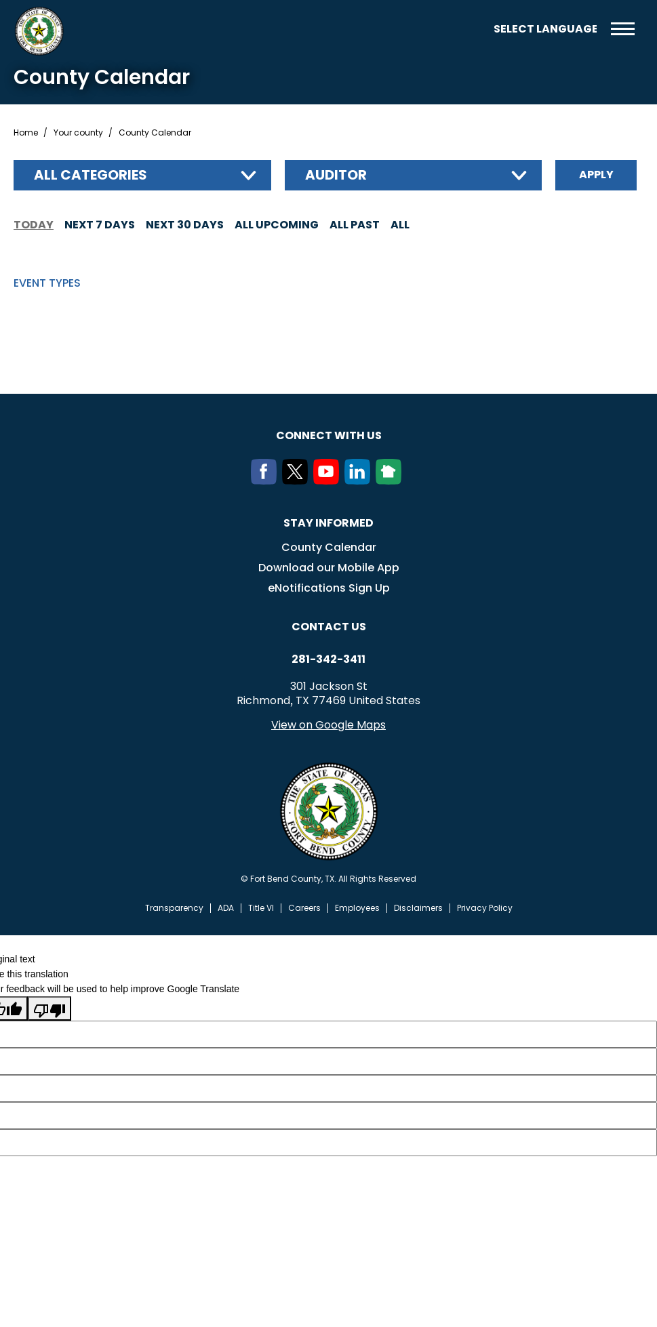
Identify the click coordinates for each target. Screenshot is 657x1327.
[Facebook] (266, 480)
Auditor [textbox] (336, 174)
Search (473, 29)
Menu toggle (623, 28)
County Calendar (328, 547)
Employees (357, 908)
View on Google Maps (328, 725)
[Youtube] (328, 480)
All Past (355, 224)
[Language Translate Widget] (545, 29)
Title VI (261, 908)
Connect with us (329, 435)
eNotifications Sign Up (329, 588)
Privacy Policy (485, 908)
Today (34, 224)
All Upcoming (277, 224)
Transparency (174, 908)
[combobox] (142, 175)
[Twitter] (297, 480)
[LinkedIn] (360, 480)
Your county (78, 133)
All (400, 224)
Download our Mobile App (328, 567)
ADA (226, 908)
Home (26, 133)
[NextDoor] (391, 480)
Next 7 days (99, 224)
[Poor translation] (49, 1008)
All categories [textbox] (90, 174)
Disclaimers (418, 908)
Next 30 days (185, 224)
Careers (304, 908)
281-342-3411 (328, 659)
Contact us (329, 626)
